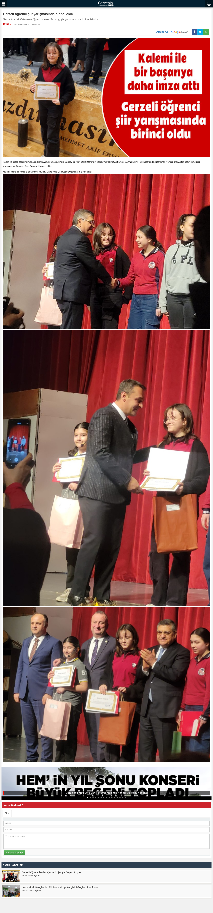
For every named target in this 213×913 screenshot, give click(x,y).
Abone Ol (174, 32)
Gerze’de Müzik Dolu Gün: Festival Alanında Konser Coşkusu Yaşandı (107, 793)
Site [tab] (7, 813)
